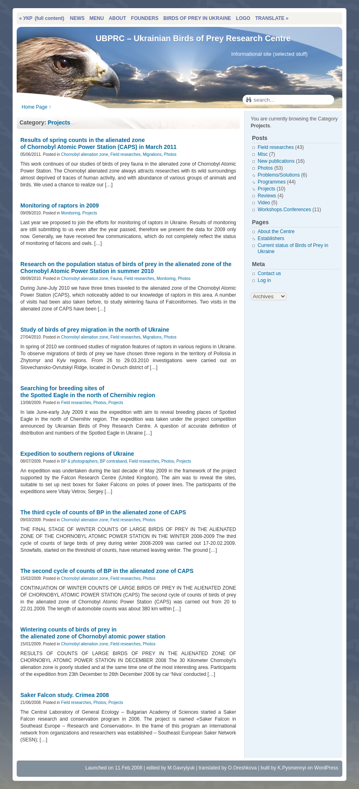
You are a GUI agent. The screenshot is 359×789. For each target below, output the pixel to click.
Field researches (125, 154)
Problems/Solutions (279, 175)
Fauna (116, 278)
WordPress (326, 768)
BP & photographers (79, 461)
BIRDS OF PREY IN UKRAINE (197, 18)
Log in (264, 280)
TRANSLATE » (272, 18)
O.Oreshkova (242, 768)
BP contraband (113, 461)
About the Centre (276, 231)
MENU (97, 18)
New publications (276, 161)
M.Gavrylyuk (181, 768)
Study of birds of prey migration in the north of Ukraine (94, 329)
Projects (59, 122)
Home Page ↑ (36, 107)
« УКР (41, 18)
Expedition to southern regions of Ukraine (77, 453)
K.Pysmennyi (292, 768)
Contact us (269, 273)
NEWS (77, 18)
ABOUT (117, 18)
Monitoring (70, 213)
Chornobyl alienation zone (84, 154)
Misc (263, 154)
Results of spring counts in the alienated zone (98, 143)
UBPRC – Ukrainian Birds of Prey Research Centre (193, 38)
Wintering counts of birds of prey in (92, 633)
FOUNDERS (144, 18)
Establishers (271, 238)
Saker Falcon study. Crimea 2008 (64, 695)
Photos (170, 154)
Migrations (152, 154)
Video (264, 202)
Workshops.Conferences (284, 209)
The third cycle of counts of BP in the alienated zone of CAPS (103, 512)
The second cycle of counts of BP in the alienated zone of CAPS (106, 571)
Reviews (267, 196)
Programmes (272, 182)
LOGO (243, 18)
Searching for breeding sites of (87, 391)
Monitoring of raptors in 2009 (59, 205)
